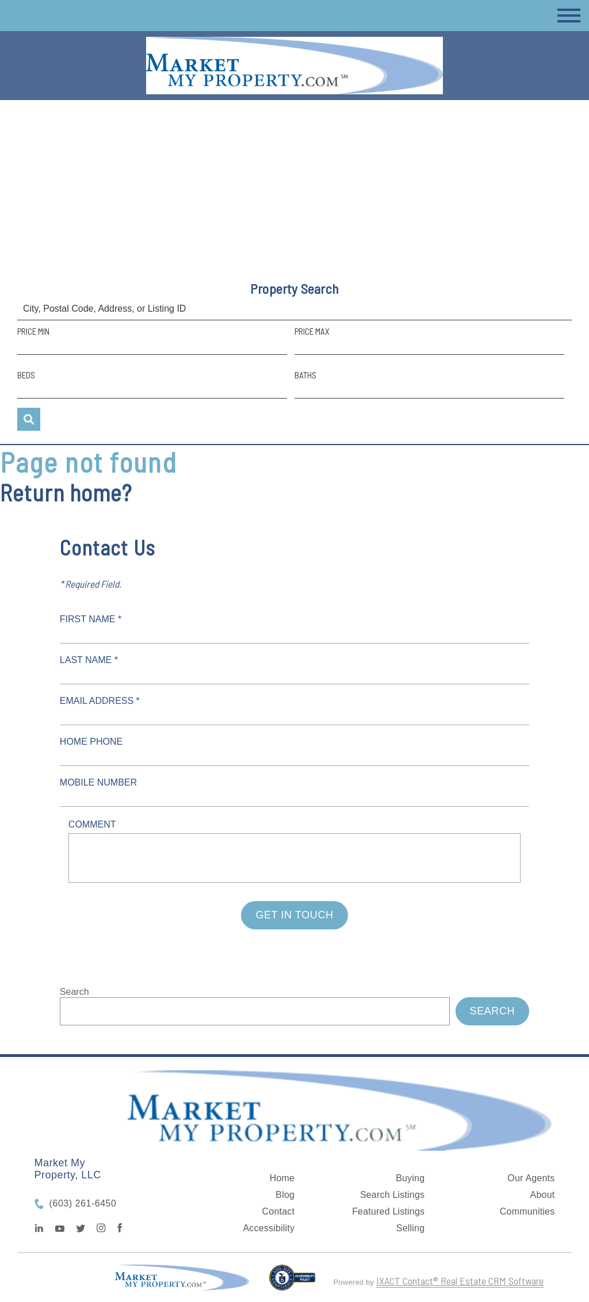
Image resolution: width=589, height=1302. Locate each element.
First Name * (90, 619)
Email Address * (100, 701)
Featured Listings (388, 1211)
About (542, 1195)
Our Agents (530, 1178)
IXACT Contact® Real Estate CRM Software (460, 1280)
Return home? (66, 492)
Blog (285, 1195)
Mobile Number (98, 782)
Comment (92, 824)
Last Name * (89, 660)
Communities (527, 1211)
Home (282, 1178)
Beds (26, 375)
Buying (410, 1178)
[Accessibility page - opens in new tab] (292, 1282)
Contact (278, 1211)
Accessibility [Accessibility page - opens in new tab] (268, 1228)
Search (74, 992)
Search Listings (392, 1195)
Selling (410, 1228)
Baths (305, 375)
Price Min (33, 331)
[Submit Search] (28, 419)
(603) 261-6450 (83, 1203)
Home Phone (91, 741)
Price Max (312, 331)
